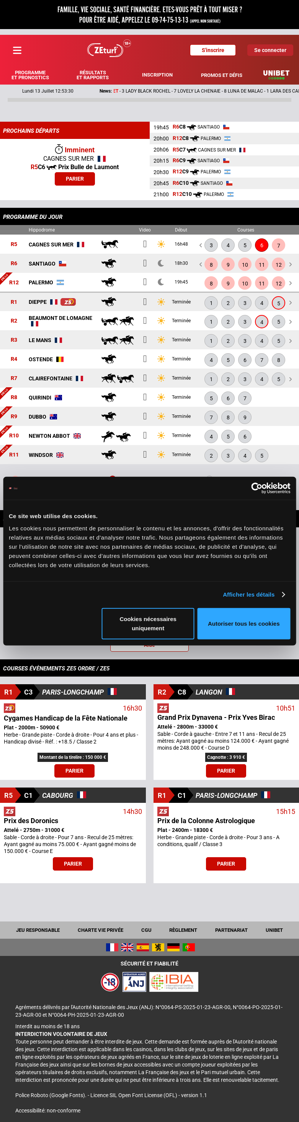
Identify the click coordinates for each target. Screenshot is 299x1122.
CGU (146, 930)
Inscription (157, 75)
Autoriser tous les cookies (244, 623)
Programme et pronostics (30, 75)
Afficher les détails (248, 594)
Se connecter (270, 50)
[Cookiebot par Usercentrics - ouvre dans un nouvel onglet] (256, 488)
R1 (14, 302)
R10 (14, 436)
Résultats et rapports (93, 75)
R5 (14, 244)
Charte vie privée (100, 930)
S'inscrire (213, 50)
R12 (14, 282)
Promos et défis (221, 75)
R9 (14, 417)
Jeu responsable (38, 930)
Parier (75, 179)
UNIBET (274, 930)
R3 (14, 340)
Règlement (183, 930)
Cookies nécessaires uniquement (147, 623)
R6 (14, 264)
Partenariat (231, 930)
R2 (14, 321)
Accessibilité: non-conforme (47, 1110)
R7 (14, 378)
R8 (14, 398)
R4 (14, 359)
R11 (14, 455)
